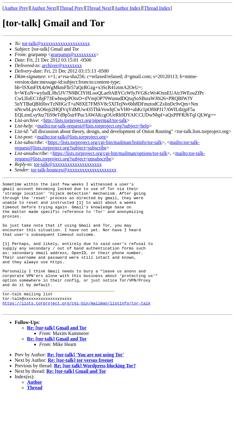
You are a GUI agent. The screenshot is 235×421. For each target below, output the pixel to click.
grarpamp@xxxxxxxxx (73, 54)
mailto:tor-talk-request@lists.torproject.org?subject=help (93, 125)
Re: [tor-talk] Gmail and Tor (57, 353)
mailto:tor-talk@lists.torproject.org (71, 136)
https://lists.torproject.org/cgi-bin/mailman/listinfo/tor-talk (105, 142)
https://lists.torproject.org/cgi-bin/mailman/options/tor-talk (110, 153)
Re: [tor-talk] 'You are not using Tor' (85, 380)
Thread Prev (71, 8)
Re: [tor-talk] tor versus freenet (80, 385)
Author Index (127, 8)
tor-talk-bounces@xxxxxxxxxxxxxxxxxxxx (73, 169)
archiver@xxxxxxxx (62, 65)
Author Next (44, 8)
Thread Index (157, 8)
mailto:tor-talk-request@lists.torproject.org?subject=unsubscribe (110, 156)
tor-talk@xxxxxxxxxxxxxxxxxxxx (56, 43)
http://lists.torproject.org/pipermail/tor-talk (85, 120)
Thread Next (99, 8)
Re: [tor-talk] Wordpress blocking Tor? (95, 391)
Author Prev (16, 8)
